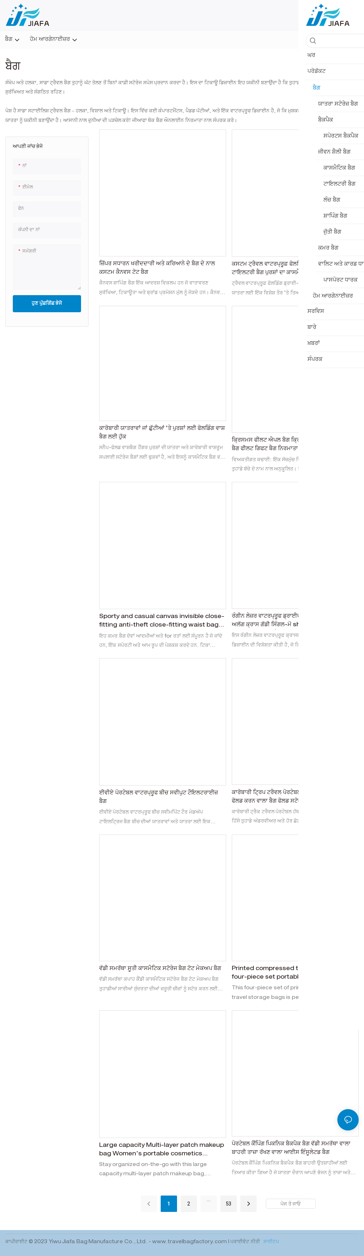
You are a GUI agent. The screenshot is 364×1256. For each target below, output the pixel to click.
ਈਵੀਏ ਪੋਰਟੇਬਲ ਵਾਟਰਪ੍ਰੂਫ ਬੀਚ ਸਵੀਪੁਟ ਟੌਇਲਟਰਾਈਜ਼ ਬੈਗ (158, 798)
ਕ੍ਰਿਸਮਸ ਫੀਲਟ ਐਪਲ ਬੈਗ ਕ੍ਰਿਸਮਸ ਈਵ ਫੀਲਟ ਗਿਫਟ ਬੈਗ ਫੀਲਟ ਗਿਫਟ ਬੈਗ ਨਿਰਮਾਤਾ (291, 445)
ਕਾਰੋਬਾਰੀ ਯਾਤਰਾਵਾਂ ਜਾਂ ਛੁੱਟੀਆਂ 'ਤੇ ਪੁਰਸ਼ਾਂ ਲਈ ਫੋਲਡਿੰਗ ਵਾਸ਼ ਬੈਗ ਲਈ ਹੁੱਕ (162, 433)
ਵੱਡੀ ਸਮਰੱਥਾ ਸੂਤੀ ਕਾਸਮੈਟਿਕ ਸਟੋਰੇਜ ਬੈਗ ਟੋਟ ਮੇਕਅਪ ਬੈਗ (160, 969)
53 (228, 1204)
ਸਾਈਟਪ (270, 1242)
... (208, 1199)
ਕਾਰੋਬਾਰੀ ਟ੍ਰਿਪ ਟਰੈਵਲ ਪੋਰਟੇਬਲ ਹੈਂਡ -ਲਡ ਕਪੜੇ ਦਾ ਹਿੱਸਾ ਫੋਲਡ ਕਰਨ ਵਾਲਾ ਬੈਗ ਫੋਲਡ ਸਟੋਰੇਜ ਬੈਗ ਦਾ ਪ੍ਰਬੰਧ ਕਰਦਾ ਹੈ (294, 797)
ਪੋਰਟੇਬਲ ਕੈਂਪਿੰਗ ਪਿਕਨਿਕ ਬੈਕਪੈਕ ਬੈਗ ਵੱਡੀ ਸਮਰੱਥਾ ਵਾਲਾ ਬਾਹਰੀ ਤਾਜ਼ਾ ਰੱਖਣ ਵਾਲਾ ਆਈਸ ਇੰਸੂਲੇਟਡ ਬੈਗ (291, 1148)
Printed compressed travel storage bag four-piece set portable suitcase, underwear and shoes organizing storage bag (292, 974)
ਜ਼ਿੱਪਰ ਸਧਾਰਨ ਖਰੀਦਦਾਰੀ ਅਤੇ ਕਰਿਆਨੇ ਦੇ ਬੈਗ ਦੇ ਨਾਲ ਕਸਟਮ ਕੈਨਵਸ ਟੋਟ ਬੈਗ (157, 268)
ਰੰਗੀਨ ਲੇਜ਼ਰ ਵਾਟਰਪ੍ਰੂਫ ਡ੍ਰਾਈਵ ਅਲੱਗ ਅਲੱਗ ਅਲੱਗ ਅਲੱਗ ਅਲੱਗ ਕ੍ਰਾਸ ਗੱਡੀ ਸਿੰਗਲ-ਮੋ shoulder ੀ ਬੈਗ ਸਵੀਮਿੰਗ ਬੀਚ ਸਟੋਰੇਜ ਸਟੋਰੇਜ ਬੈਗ (295, 621)
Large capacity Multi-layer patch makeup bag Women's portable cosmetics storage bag (161, 1151)
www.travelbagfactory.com (190, 1242)
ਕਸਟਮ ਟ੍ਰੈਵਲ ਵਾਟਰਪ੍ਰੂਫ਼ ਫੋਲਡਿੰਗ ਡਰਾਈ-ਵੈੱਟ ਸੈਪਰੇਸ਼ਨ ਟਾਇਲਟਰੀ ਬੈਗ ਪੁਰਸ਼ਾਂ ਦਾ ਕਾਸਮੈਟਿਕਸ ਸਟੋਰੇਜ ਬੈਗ (292, 269)
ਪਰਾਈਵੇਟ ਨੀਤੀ (245, 1242)
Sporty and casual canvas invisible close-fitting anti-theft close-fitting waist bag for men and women (161, 622)
